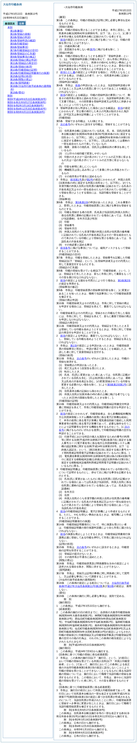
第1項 (73, 345)
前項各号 (65, 247)
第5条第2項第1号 (116, 384)
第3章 (110, 586)
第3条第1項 (81, 202)
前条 (77, 85)
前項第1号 (76, 179)
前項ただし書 (67, 72)
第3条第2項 (124, 280)
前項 (62, 39)
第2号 (90, 179)
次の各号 (65, 124)
